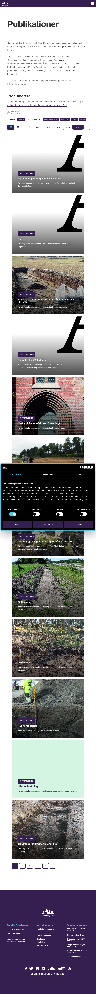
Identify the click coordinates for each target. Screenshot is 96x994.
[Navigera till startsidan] (48, 916)
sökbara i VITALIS (25, 67)
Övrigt (82, 119)
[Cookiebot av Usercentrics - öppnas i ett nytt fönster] (82, 467)
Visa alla (12, 119)
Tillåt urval (48, 524)
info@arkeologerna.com (17, 933)
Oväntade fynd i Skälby (76, 956)
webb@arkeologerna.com (47, 929)
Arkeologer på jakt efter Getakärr (76, 929)
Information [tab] (48, 475)
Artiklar (21, 119)
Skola (74, 119)
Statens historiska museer (48, 974)
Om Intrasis (41, 939)
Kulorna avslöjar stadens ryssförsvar (77, 951)
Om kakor (41, 942)
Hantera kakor (42, 945)
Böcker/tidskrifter (34, 119)
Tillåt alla (78, 524)
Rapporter (64, 119)
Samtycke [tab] (16, 475)
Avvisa (18, 524)
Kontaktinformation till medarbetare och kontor (17, 940)
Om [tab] (79, 475)
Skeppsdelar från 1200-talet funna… (76, 940)
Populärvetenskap (50, 119)
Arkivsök (58, 60)
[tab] (47, 127)
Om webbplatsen (44, 936)
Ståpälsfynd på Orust (75, 935)
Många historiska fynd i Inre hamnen (76, 945)
